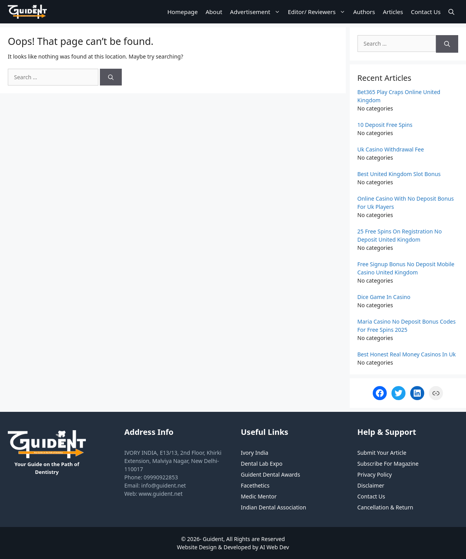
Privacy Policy (375, 474)
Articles (393, 12)
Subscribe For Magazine (388, 463)
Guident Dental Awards (270, 474)
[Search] (111, 77)
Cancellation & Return (385, 507)
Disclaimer (371, 485)
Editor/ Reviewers (318, 12)
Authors (364, 12)
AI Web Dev (274, 547)
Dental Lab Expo (262, 463)
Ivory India (254, 452)
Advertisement (257, 12)
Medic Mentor (259, 496)
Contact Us (426, 12)
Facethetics (255, 485)
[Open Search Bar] (451, 12)
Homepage (182, 12)
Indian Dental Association (273, 507)
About (214, 12)
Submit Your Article (382, 452)
